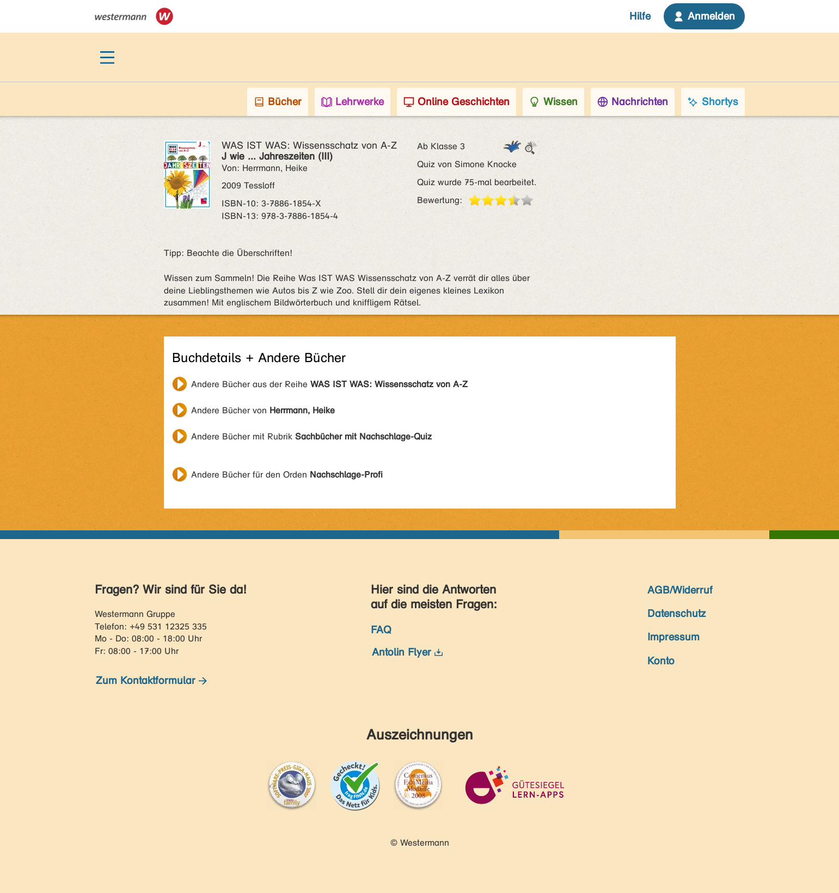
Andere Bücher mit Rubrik (311, 436)
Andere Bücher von (263, 410)
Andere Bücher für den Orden (287, 474)
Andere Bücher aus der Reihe (329, 384)
